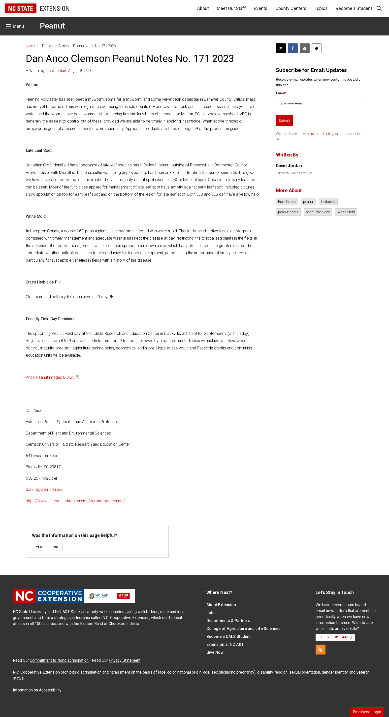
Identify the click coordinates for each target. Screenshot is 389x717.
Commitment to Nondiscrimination (59, 660)
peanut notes (288, 212)
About (203, 8)
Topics (321, 8)
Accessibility (50, 690)
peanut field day (318, 212)
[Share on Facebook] (293, 48)
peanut (308, 202)
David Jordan (55, 71)
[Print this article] (317, 48)
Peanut (52, 26)
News (30, 46)
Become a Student (354, 8)
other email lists (319, 134)
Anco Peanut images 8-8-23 (50, 377)
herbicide (328, 202)
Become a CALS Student (228, 636)
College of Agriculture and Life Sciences (243, 628)
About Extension (221, 604)
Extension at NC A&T (225, 644)
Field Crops (287, 202)
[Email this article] (305, 48)
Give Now (215, 652)
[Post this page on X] (281, 48)
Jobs (211, 612)
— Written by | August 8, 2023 (59, 71)
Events (260, 8)
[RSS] (320, 650)
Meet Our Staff (231, 8)
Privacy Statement (124, 660)
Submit (284, 120)
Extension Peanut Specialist (294, 173)
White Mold (346, 212)
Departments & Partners (228, 620)
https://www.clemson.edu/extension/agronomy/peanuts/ (75, 501)
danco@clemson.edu (44, 489)
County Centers (290, 8)
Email (281, 93)
